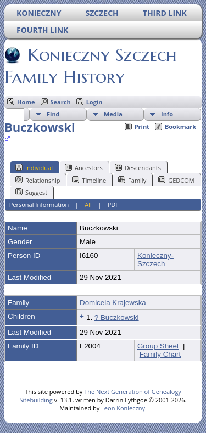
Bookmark (180, 126)
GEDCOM (176, 180)
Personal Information (39, 204)
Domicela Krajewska (113, 303)
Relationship (37, 180)
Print (142, 126)
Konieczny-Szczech (155, 259)
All (88, 204)
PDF (113, 204)
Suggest (31, 192)
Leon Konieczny (123, 408)
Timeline (89, 180)
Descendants (138, 167)
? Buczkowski (116, 317)
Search (61, 102)
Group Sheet (158, 346)
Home (26, 102)
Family (132, 180)
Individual (34, 167)
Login (94, 102)
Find (53, 114)
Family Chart (160, 354)
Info (167, 114)
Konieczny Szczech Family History (90, 66)
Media (113, 114)
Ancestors (84, 167)
